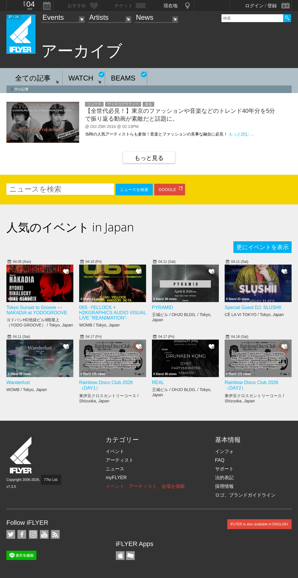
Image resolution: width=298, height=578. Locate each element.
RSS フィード (55, 534)
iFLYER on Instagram (33, 534)
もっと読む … (241, 134)
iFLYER (21, 455)
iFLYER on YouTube (44, 534)
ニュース (115, 468)
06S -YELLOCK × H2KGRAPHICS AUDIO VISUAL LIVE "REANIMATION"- (112, 312)
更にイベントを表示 (262, 247)
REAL (158, 382)
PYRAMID (162, 307)
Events (53, 17)
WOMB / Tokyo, (99, 325)
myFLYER (116, 477)
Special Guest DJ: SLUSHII (253, 307)
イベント (115, 451)
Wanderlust (18, 382)
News (144, 17)
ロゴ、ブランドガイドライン (245, 495)
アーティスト (120, 460)
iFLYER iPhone (120, 555)
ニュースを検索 (134, 189)
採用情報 (224, 486)
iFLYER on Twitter (10, 534)
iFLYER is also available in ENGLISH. (259, 524)
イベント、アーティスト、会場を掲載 (145, 486)
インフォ (224, 451)
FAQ (219, 460)
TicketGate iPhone (130, 555)
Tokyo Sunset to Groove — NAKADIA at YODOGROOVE (36, 310)
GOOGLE (167, 189)
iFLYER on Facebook (21, 534)
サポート (224, 468)
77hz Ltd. (51, 480)
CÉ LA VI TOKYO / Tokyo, (254, 314)
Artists (99, 17)
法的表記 (224, 477)
